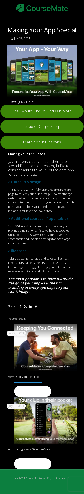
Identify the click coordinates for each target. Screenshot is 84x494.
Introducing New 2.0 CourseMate (29, 449)
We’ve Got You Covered (23, 377)
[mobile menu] (78, 9)
